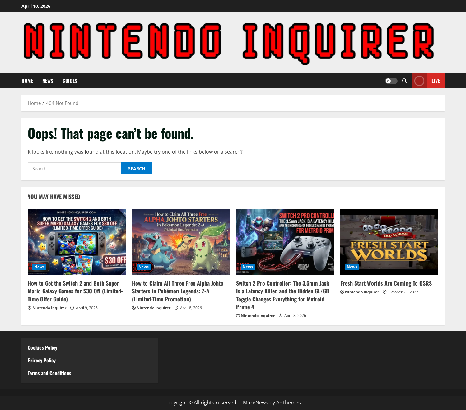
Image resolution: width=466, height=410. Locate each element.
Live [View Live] (426, 80)
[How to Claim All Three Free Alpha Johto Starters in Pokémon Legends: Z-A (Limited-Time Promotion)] (181, 242)
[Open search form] (404, 81)
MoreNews (255, 402)
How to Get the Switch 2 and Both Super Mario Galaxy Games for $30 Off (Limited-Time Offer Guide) (75, 291)
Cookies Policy (42, 347)
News (47, 80)
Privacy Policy (42, 360)
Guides (70, 80)
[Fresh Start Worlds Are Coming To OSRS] (389, 242)
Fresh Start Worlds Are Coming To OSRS (386, 283)
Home (27, 80)
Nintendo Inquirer (49, 307)
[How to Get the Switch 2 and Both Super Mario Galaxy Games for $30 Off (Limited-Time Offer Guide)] (77, 242)
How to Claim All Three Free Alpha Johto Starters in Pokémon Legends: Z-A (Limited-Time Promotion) (177, 291)
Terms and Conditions (50, 373)
